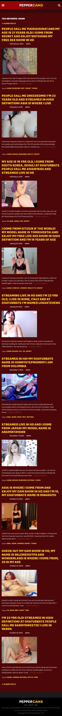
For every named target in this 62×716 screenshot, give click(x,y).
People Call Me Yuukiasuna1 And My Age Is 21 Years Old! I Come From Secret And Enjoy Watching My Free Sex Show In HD (31, 34)
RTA (25, 705)
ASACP (30, 705)
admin (28, 44)
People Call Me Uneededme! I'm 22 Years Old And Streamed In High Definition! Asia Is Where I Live (29, 99)
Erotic (30, 154)
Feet (23, 88)
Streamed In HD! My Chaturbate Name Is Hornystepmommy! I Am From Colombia (27, 362)
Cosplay (15, 288)
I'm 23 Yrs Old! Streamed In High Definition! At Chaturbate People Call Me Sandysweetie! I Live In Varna (29, 623)
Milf (24, 417)
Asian (9, 88)
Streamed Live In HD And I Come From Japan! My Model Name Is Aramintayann (27, 428)
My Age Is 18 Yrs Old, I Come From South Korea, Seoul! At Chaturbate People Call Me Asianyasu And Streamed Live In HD (30, 167)
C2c (20, 351)
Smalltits (31, 288)
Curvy (21, 610)
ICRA (36, 705)
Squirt (28, 88)
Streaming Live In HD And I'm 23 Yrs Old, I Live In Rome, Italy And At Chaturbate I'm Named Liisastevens (31, 299)
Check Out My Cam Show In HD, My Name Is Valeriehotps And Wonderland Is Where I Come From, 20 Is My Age (30, 556)
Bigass (15, 154)
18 (8, 221)
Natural (30, 417)
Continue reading (26, 84)
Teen (27, 610)
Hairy (19, 417)
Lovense (23, 288)
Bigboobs (16, 88)
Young (34, 88)
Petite (30, 677)
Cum (21, 221)
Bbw (16, 610)
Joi (24, 351)
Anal (11, 221)
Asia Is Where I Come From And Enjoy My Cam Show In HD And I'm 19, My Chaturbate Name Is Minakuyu (30, 491)
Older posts (9, 23)
